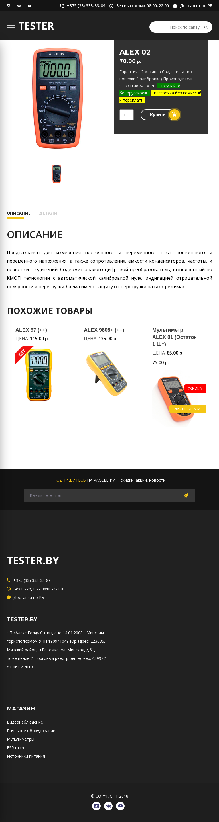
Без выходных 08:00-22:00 (139, 6)
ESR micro (16, 747)
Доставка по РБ (192, 6)
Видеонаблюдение (25, 722)
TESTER (36, 26)
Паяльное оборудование (31, 730)
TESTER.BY (33, 560)
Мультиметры (20, 739)
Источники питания (26, 756)
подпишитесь (70, 480)
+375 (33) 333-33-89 (82, 6)
